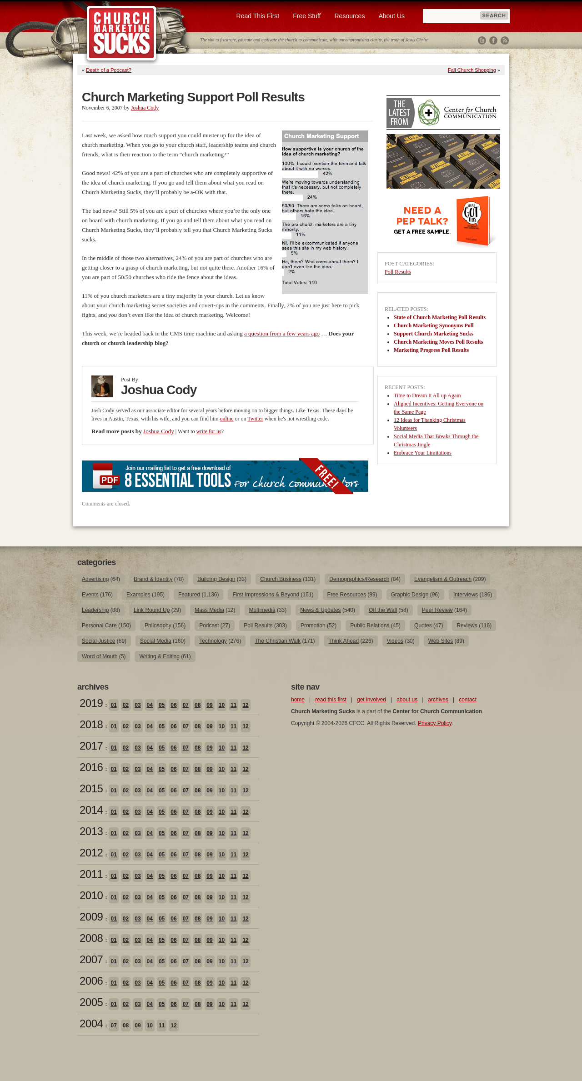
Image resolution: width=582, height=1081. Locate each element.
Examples (138, 594)
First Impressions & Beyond (265, 594)
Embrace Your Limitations (423, 453)
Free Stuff (307, 16)
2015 (91, 788)
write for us (208, 431)
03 (137, 705)
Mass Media (209, 610)
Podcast (209, 625)
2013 (91, 831)
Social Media (155, 641)
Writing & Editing (159, 656)
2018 (91, 724)
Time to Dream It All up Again (427, 395)
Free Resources (346, 594)
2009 (91, 917)
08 (198, 705)
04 (150, 705)
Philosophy (158, 625)
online (227, 418)
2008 (91, 938)
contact (468, 699)
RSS (504, 40)
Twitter (482, 40)
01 (113, 705)
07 (186, 705)
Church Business (280, 579)
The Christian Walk (278, 641)
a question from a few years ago (282, 333)
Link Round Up (152, 610)
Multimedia (262, 610)
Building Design (216, 579)
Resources (349, 16)
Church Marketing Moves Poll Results (438, 342)
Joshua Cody (145, 108)
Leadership (95, 610)
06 (173, 705)
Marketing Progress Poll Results (431, 350)
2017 (91, 746)
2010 (91, 895)
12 (245, 705)
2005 (91, 1002)
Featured (189, 594)
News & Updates (320, 610)
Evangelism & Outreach (443, 579)
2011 (91, 874)
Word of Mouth (99, 656)
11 (233, 705)
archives (438, 699)
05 (162, 705)
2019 (91, 703)
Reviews (467, 625)
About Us (391, 16)
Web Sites (440, 641)
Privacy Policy (435, 723)
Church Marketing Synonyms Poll (433, 325)
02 (126, 705)
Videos (395, 641)
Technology (213, 641)
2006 (91, 981)
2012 (91, 852)
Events (90, 594)
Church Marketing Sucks (121, 33)
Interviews (465, 594)
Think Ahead (343, 641)
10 (222, 705)
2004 (91, 1023)
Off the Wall (383, 610)
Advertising (95, 579)
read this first (330, 699)
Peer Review (437, 610)
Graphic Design (410, 594)
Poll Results (398, 272)
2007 (91, 959)
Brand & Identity (153, 579)
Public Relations (369, 625)
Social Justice (98, 641)
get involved (371, 699)
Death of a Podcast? (108, 70)
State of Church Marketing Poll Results (440, 317)
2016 (91, 767)
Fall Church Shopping (472, 70)
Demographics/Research (359, 579)
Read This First (258, 16)
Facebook (493, 40)
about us (406, 699)
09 (209, 705)
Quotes (423, 625)
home (298, 699)
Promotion (313, 625)
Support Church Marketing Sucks (433, 333)
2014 (91, 810)
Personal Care (99, 625)
